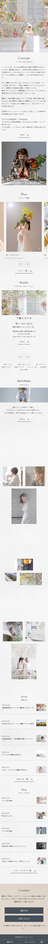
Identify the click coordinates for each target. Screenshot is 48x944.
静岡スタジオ (19, 367)
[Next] (27, 264)
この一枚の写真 (7, 801)
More (22, 135)
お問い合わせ (24, 918)
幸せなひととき (7, 816)
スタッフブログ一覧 (22, 871)
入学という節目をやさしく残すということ (16, 861)
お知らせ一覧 (22, 779)
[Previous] (20, 264)
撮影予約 (24, 910)
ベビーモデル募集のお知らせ (11, 755)
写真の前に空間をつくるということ (14, 846)
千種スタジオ (7, 364)
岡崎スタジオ (6, 367)
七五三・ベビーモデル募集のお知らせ (14, 770)
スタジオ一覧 (31, 367)
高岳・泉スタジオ (24, 364)
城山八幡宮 (24, 370)
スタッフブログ (29, 942)
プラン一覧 (22, 271)
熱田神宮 (43, 367)
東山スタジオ (40, 364)
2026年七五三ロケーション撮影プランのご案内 (18, 724)
